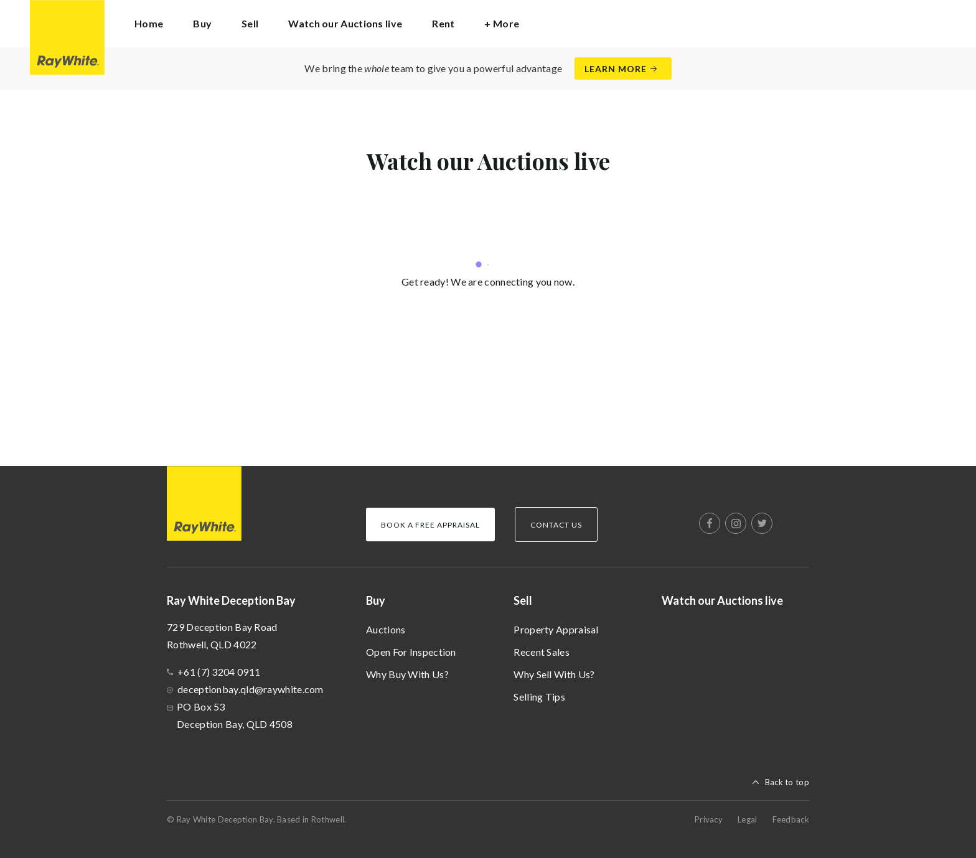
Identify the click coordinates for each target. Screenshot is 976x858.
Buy (375, 600)
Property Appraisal (556, 629)
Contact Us (556, 524)
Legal (748, 819)
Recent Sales (542, 652)
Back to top (787, 782)
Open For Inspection (411, 652)
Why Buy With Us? (407, 674)
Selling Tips (539, 696)
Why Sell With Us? (554, 674)
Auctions (385, 629)
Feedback (790, 819)
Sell (523, 600)
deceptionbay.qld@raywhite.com (250, 689)
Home (148, 23)
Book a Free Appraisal (430, 524)
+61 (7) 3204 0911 (218, 672)
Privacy (709, 819)
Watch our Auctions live (345, 23)
